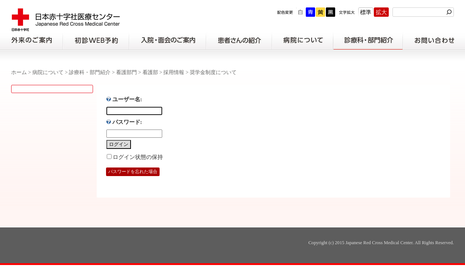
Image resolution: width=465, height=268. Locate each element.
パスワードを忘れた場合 (132, 171)
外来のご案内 (31, 41)
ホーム (19, 72)
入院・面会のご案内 (167, 41)
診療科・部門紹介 (368, 41)
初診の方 (95, 41)
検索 (450, 12)
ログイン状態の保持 (138, 157)
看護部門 (126, 72)
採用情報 (173, 72)
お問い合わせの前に (434, 41)
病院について (302, 41)
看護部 (150, 72)
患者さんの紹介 (239, 41)
